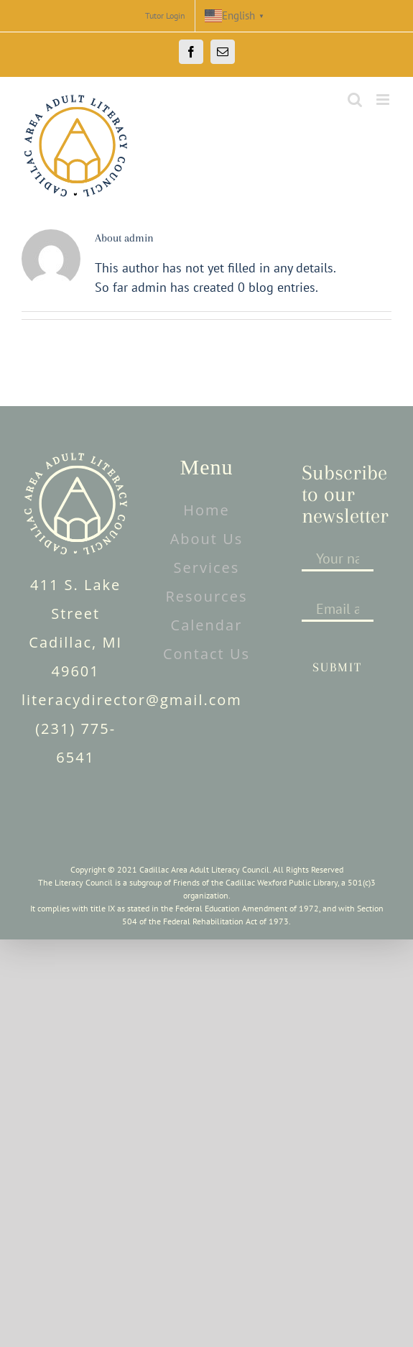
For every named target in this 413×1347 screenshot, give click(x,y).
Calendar (207, 625)
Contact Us (206, 653)
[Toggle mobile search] (355, 99)
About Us (206, 538)
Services (207, 567)
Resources (207, 596)
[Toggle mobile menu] (383, 99)
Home (206, 510)
